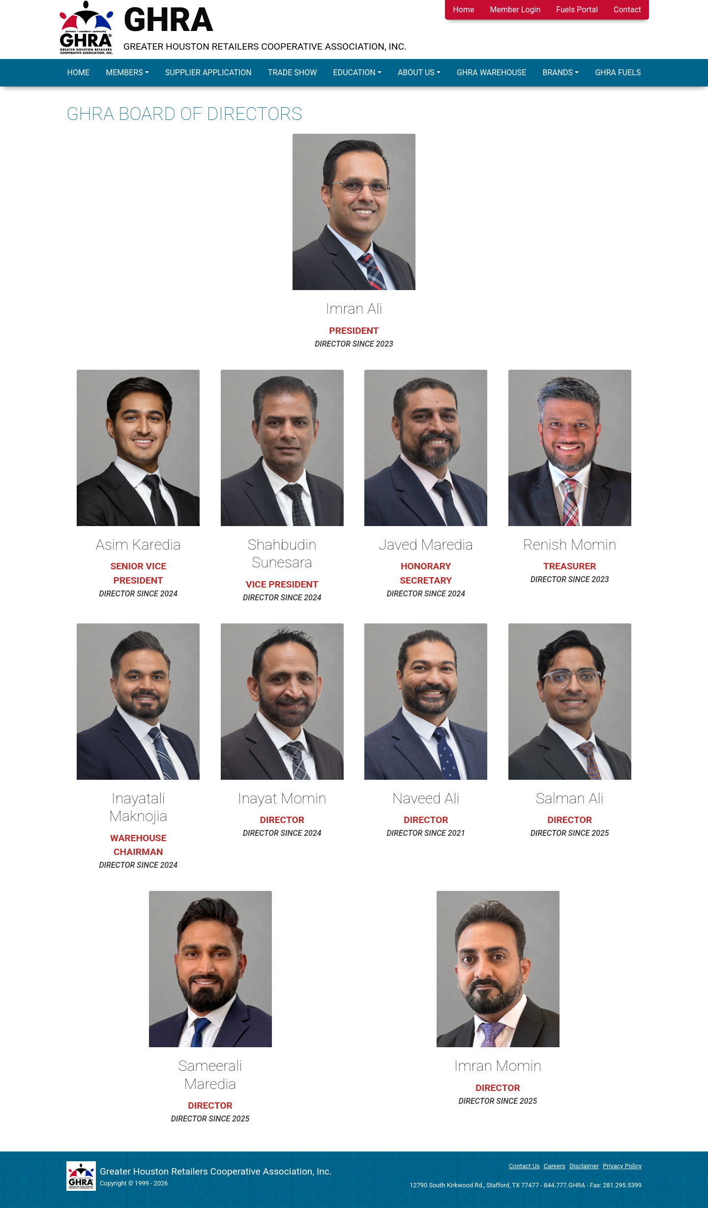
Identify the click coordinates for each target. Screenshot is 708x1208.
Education (354, 72)
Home (463, 9)
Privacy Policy (622, 1166)
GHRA (168, 19)
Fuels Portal (577, 9)
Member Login (515, 9)
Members (124, 72)
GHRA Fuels (618, 72)
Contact (627, 9)
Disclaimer (584, 1166)
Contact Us (524, 1166)
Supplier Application (208, 72)
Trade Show (292, 72)
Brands (557, 72)
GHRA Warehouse (491, 72)
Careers (554, 1166)
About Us (416, 72)
